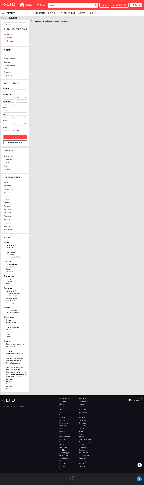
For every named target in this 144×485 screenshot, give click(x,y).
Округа (81, 431)
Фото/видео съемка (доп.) (15, 353)
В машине (9, 271)
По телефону (10, 254)
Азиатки (62, 418)
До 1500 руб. (84, 453)
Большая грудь (64, 442)
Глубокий (9, 269)
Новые (92, 13)
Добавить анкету (119, 5)
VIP (60, 461)
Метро (82, 13)
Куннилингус (10, 346)
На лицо (9, 281)
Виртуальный (10, 252)
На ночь (62, 466)
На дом (62, 469)
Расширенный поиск (15, 142)
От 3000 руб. (84, 455)
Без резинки (10, 267)
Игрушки (9, 351)
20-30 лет (63, 447)
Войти (137, 5)
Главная (11, 13)
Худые (81, 434)
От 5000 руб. (64, 458)
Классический (11, 245)
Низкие (81, 436)
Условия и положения (67, 415)
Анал (61, 428)
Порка (8, 337)
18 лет (61, 445)
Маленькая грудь (85, 439)
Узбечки (82, 418)
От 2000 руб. (64, 455)
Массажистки (64, 436)
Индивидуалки (64, 399)
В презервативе (11, 264)
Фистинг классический (14, 377)
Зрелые (62, 409)
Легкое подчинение (13, 332)
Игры (8, 388)
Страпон (9, 320)
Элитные (53, 13)
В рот (8, 283)
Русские (62, 420)
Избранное (83, 412)
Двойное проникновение (15, 344)
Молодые (63, 426)
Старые (82, 450)
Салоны (82, 428)
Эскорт (8, 356)
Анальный (9, 247)
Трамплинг (10, 386)
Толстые (82, 409)
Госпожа (9, 325)
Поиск (81, 407)
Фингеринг (10, 379)
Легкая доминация (12, 327)
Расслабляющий (12, 296)
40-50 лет (63, 450)
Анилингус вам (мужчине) (15, 358)
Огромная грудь (85, 442)
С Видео (62, 407)
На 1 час (62, 464)
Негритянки (63, 423)
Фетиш (8, 384)
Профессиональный (13, 293)
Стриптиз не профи (13, 313)
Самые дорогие (85, 461)
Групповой (10, 250)
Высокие (62, 439)
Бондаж (8, 334)
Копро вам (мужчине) (13, 370)
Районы (82, 415)
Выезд (61, 412)
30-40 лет (83, 447)
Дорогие (82, 458)
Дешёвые (40, 13)
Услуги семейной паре (14, 257)
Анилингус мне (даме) (13, 360)
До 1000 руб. (64, 453)
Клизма (8, 381)
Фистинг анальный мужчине (16, 372)
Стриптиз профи (12, 310)
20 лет (81, 445)
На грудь (9, 279)
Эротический (10, 300)
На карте (82, 420)
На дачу (82, 466)
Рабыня (8, 329)
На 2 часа (82, 464)
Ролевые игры (11, 322)
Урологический (11, 298)
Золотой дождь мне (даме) (15, 367)
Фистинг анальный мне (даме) (16, 374)
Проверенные (68, 13)
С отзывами (83, 423)
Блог (61, 434)
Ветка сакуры (10, 303)
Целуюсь (9, 349)
